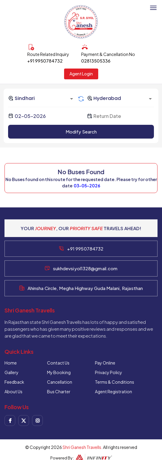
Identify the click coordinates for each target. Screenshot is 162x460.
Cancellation (59, 382)
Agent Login (81, 73)
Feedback (14, 382)
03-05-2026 (87, 185)
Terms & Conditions (114, 382)
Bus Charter (58, 391)
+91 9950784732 (45, 60)
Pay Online (105, 362)
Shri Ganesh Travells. (82, 447)
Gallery (11, 372)
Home (10, 362)
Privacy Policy (108, 372)
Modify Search (81, 131)
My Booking (59, 372)
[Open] (71, 99)
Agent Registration (113, 391)
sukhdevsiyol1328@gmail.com (85, 268)
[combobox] (41, 98)
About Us (13, 391)
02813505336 (95, 60)
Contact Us (58, 362)
